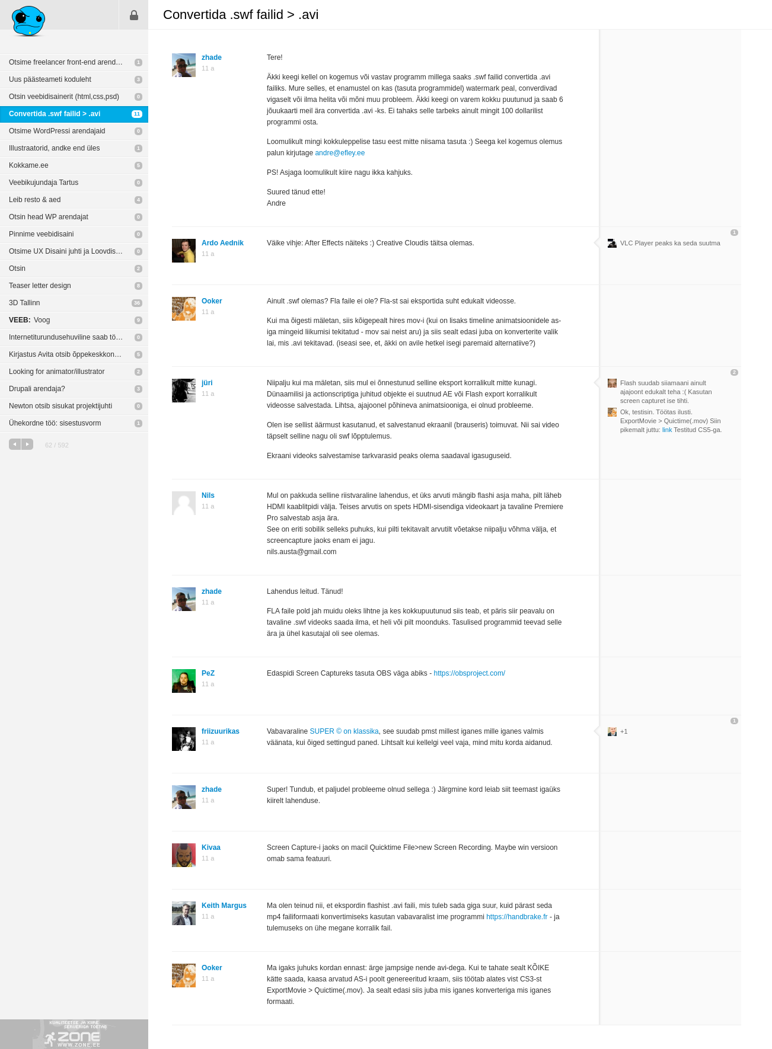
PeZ (208, 673)
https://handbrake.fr (516, 917)
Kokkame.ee (29, 165)
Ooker (212, 301)
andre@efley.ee (340, 153)
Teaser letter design (40, 286)
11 (137, 114)
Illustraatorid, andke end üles (54, 148)
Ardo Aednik (223, 243)
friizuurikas (221, 731)
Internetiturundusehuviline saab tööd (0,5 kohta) (78, 337)
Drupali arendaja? (37, 389)
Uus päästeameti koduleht (50, 79)
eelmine (15, 444)
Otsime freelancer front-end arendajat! (69, 62)
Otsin (17, 268)
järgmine (27, 444)
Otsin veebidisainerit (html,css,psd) (64, 96)
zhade (212, 57)
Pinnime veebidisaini (41, 234)
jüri (207, 383)
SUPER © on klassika (344, 731)
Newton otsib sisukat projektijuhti (60, 406)
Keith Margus (224, 905)
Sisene (134, 15)
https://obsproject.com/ (469, 673)
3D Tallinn (24, 303)
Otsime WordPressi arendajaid (57, 131)
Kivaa (211, 847)
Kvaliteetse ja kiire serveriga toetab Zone (74, 1034)
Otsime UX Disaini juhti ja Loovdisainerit (72, 251)
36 (137, 303)
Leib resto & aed (34, 200)
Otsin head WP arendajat (48, 217)
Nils (208, 495)
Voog (29, 320)
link (667, 429)
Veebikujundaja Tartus (43, 182)
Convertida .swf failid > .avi (54, 114)
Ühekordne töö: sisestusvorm (55, 423)
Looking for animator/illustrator (56, 371)
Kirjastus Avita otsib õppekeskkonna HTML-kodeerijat (78, 354)
